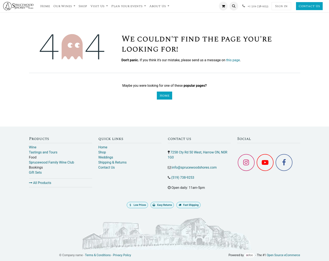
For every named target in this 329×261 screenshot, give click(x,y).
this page (233, 60)
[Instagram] (246, 162)
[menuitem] (45, 6)
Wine (32, 147)
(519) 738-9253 (182, 178)
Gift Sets (35, 172)
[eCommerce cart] (223, 6)
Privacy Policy (122, 255)
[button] (233, 6)
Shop (102, 152)
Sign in (281, 6)
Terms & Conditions (98, 255)
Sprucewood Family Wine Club (51, 162)
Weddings (105, 157)
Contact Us (309, 6)
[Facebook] (284, 162)
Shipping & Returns (112, 162)
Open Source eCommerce (283, 255)
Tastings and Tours (43, 152)
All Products (40, 183)
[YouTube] (265, 162)
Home (164, 95)
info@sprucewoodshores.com (194, 167)
